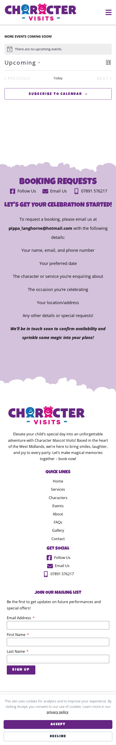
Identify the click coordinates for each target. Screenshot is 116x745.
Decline (58, 736)
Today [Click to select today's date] (58, 90)
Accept (58, 724)
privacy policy (57, 712)
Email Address (19, 630)
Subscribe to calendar (55, 107)
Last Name (16, 663)
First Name (16, 646)
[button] (108, 12)
